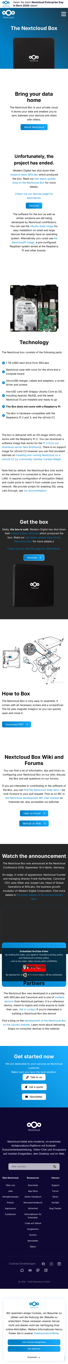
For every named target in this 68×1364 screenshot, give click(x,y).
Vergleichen (33, 1229)
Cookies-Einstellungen (22, 1263)
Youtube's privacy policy (51, 955)
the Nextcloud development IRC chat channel (32, 797)
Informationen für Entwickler (32, 1216)
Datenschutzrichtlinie (46, 1333)
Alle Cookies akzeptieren (34, 1342)
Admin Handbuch (33, 1196)
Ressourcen (33, 1178)
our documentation (35, 490)
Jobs (10, 1191)
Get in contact (27, 1009)
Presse (10, 1202)
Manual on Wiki (34, 823)
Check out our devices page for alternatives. (34, 548)
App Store (33, 1191)
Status (33, 1246)
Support (55, 1185)
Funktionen (10, 1214)
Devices (34, 205)
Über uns (10, 1185)
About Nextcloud (34, 127)
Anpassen (34, 1357)
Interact (55, 1178)
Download (33, 1185)
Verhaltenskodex (10, 1196)
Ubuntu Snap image (41, 226)
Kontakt (55, 1202)
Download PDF (17, 724)
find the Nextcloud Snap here (41, 789)
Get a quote (34, 1087)
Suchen (33, 1235)
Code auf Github (33, 1223)
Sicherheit (33, 1208)
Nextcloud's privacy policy (36, 958)
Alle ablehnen (34, 1349)
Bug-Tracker (55, 1208)
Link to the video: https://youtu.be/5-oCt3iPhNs (34, 961)
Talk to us (34, 1077)
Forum (55, 1191)
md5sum (35, 447)
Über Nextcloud (10, 1178)
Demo (55, 1196)
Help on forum (34, 813)
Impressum (10, 1208)
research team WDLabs (24, 174)
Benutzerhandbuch (33, 1202)
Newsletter (33, 1096)
